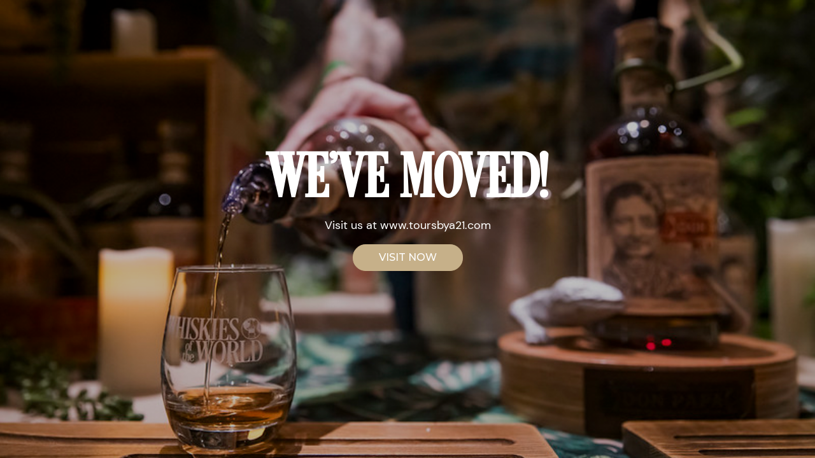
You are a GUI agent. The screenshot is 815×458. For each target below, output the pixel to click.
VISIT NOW (408, 257)
